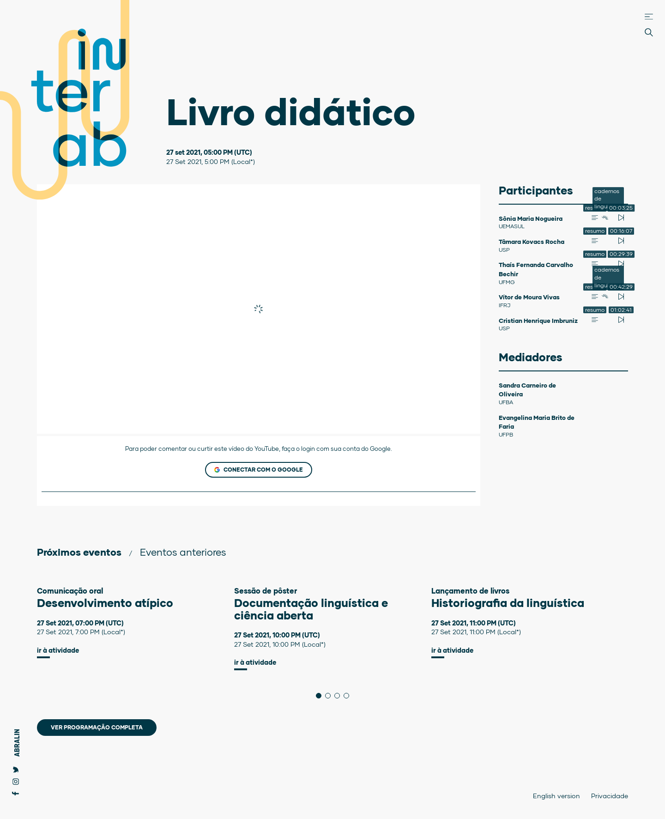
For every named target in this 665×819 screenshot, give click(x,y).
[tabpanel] (135, 622)
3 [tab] (339, 695)
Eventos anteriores (183, 552)
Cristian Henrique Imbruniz (538, 320)
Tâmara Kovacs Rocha (531, 241)
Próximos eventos (79, 552)
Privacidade (609, 796)
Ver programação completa (97, 727)
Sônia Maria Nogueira (530, 218)
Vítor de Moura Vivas (529, 297)
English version (556, 796)
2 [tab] (330, 695)
